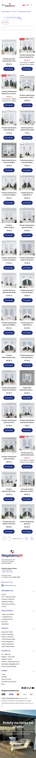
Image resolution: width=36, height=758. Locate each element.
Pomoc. (4, 594)
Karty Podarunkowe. (8, 646)
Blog (3, 684)
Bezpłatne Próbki (7, 632)
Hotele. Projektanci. (8, 642)
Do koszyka (9, 69)
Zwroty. (4, 606)
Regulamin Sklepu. (8, 602)
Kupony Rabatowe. (8, 644)
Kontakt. (4, 677)
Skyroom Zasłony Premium (10, 662)
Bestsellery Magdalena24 (10, 664)
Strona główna (6, 11)
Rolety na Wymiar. (8, 637)
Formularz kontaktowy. (9, 682)
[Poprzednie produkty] (10, 539)
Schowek (4, 622)
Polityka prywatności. (8, 604)
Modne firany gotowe (24, 11)
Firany (14, 11)
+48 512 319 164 (6, 570)
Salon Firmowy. (6, 679)
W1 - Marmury (6, 654)
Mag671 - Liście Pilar (8, 657)
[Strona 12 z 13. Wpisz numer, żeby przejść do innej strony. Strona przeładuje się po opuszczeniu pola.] (19, 539)
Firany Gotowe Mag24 (9, 666)
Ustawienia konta (7, 619)
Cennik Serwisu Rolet (8, 639)
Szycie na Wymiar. (8, 634)
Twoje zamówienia (8, 614)
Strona (15, 538)
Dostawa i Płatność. (8, 599)
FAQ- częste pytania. (9, 597)
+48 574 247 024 (7, 572)
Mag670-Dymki (7, 659)
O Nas (3, 674)
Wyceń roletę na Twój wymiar (18, 744)
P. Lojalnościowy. (7, 617)
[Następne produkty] (26, 539)
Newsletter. (5, 624)
